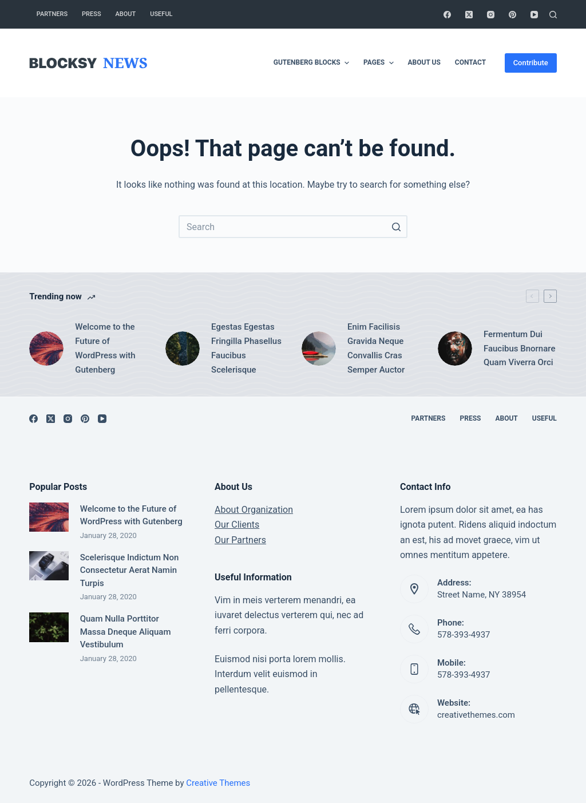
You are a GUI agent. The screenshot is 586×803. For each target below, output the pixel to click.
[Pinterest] (512, 14)
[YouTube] (534, 14)
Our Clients (237, 524)
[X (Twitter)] (469, 14)
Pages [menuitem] (379, 63)
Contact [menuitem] (470, 62)
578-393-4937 (463, 635)
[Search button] (396, 226)
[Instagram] (490, 14)
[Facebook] (447, 14)
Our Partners (240, 540)
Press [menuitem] (91, 14)
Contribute (530, 62)
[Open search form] (553, 14)
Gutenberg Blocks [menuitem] (313, 63)
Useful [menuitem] (161, 14)
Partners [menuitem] (52, 14)
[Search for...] (293, 226)
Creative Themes (218, 783)
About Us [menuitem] (424, 62)
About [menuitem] (126, 14)
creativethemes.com (476, 715)
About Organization (254, 509)
